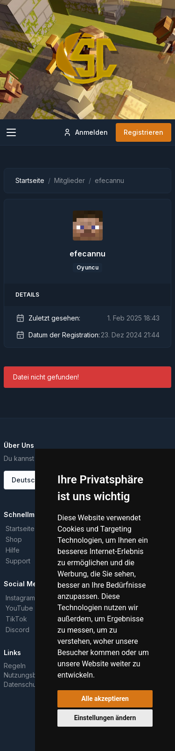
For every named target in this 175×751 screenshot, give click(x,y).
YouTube (19, 608)
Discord (17, 630)
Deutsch (25, 480)
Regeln (15, 666)
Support (18, 561)
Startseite (29, 180)
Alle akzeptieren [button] (105, 698)
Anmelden (85, 132)
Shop (14, 539)
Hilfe (13, 550)
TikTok (16, 619)
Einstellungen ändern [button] (105, 718)
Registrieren (143, 132)
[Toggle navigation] (11, 132)
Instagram (20, 598)
